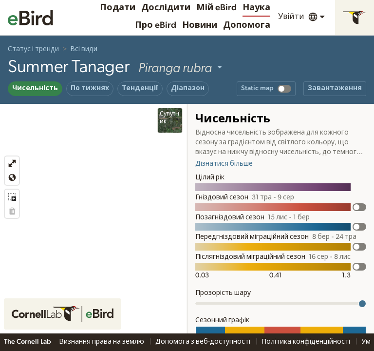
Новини (199, 25)
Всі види (83, 49)
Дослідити (165, 7)
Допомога (246, 25)
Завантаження (335, 88)
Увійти (291, 16)
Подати (117, 7)
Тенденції (140, 88)
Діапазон (188, 88)
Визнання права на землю (102, 341)
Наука (256, 7)
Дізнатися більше (224, 163)
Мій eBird (216, 7)
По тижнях (90, 88)
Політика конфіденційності (307, 341)
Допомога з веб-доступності (203, 341)
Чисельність (35, 88)
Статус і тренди (33, 49)
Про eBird (155, 25)
